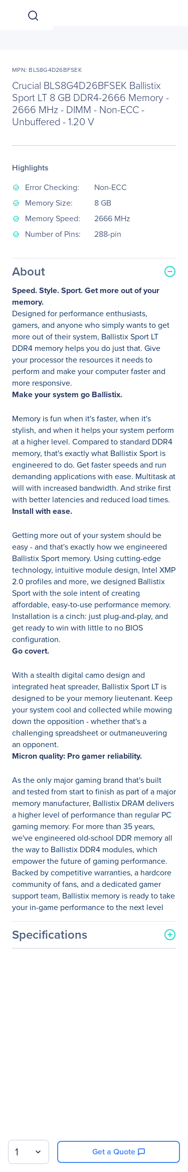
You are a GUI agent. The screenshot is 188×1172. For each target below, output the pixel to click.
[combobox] (28, 1152)
